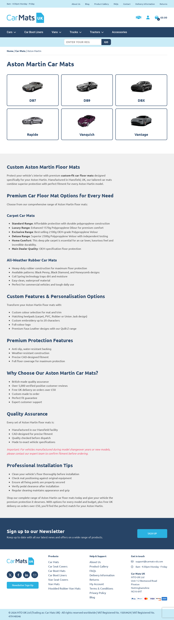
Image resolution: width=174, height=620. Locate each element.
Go (106, 42)
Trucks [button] (75, 32)
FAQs (116, 4)
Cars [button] (11, 32)
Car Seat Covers (57, 566)
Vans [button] (56, 32)
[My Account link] (148, 17)
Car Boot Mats (56, 570)
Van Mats (54, 584)
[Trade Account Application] (138, 17)
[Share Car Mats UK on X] (10, 574)
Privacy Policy (98, 592)
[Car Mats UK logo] (25, 561)
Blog (87, 4)
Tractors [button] (96, 32)
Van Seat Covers (58, 579)
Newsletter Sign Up (22, 585)
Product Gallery (101, 4)
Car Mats (20, 50)
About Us (76, 4)
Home (10, 50)
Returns (163, 4)
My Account (97, 584)
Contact (126, 4)
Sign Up (152, 533)
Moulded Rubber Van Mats (64, 588)
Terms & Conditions (101, 588)
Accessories (119, 32)
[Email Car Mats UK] (34, 574)
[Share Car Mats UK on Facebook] (18, 574)
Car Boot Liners (33, 32)
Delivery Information (145, 4)
